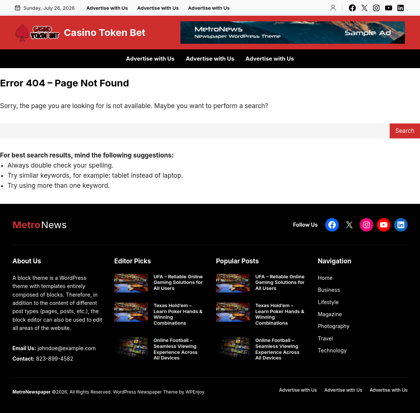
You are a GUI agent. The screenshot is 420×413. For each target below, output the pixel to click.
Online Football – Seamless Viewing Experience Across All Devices (175, 349)
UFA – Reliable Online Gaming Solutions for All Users (178, 282)
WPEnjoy (194, 392)
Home (325, 278)
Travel (325, 338)
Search (404, 130)
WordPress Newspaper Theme (145, 392)
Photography (334, 326)
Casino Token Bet (104, 32)
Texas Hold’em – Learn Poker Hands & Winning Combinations (178, 314)
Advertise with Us (107, 8)
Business (329, 290)
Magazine (330, 314)
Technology (332, 350)
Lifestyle (328, 302)
